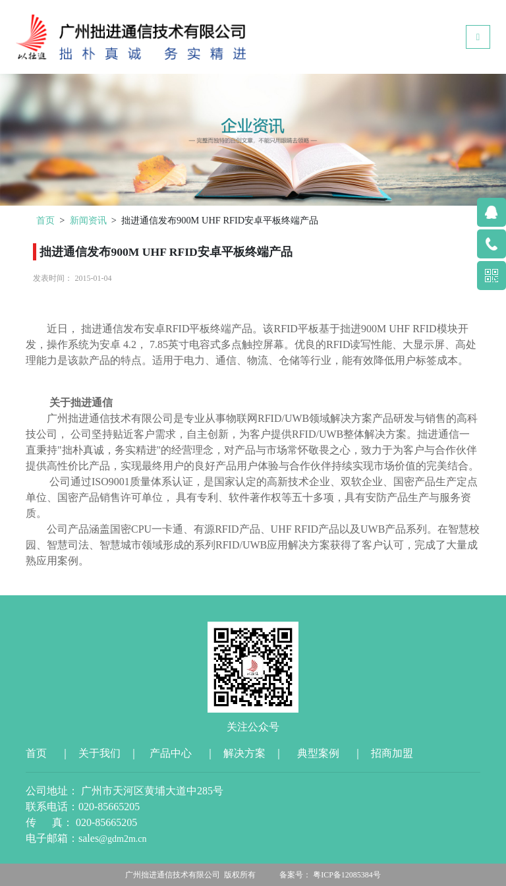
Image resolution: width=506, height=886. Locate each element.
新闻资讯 (88, 220)
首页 (45, 220)
